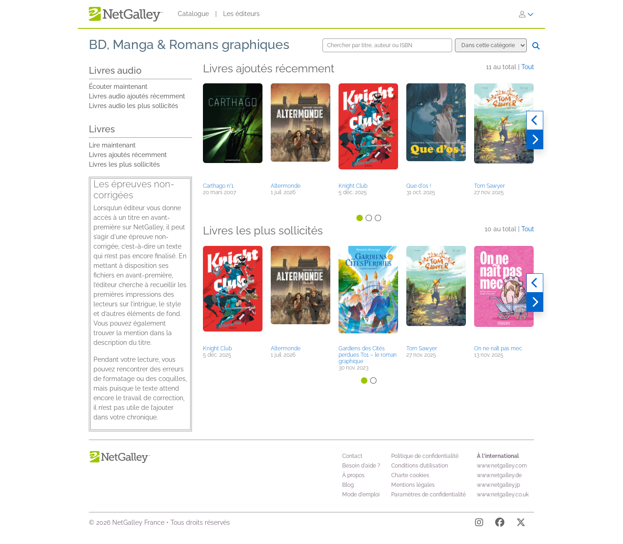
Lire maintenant (112, 145)
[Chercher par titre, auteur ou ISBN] (387, 45)
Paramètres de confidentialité (428, 494)
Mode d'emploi (361, 494)
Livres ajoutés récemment (128, 154)
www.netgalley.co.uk (503, 494)
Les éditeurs (241, 13)
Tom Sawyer (489, 186)
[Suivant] (534, 139)
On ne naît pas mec (498, 348)
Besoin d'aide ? (361, 465)
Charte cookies (410, 475)
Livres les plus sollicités (124, 164)
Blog (348, 485)
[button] (232, 131)
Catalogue (193, 13)
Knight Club (353, 186)
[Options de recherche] (491, 45)
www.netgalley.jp (498, 485)
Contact (352, 456)
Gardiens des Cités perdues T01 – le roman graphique (368, 354)
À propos (353, 475)
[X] (520, 524)
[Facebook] (499, 524)
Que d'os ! (418, 186)
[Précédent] (534, 120)
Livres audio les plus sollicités (133, 105)
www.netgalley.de (499, 475)
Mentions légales (413, 485)
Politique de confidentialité (425, 456)
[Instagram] (479, 524)
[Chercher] (536, 45)
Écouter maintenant (118, 86)
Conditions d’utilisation (419, 465)
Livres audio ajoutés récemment (137, 96)
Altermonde (286, 186)
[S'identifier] (526, 14)
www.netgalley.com (502, 465)
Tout (527, 67)
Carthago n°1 (218, 186)
